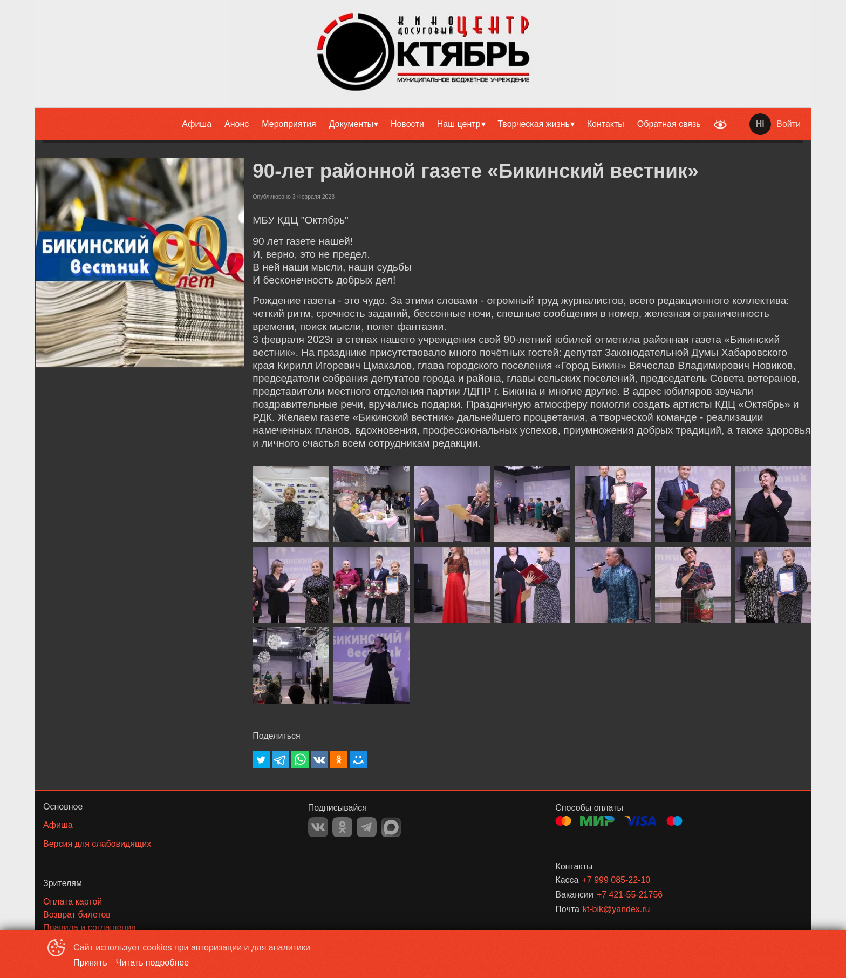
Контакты (605, 124)
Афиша (197, 124)
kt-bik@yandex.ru (616, 909)
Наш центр (459, 124)
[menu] (371, 124)
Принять (90, 962)
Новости (407, 124)
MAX (391, 827)
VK (318, 827)
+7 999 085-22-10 (616, 880)
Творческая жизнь (533, 124)
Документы (351, 124)
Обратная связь (669, 124)
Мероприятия (289, 124)
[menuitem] (196, 124)
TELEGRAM (367, 827)
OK (342, 827)
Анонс (236, 124)
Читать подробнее (152, 962)
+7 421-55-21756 (630, 894)
